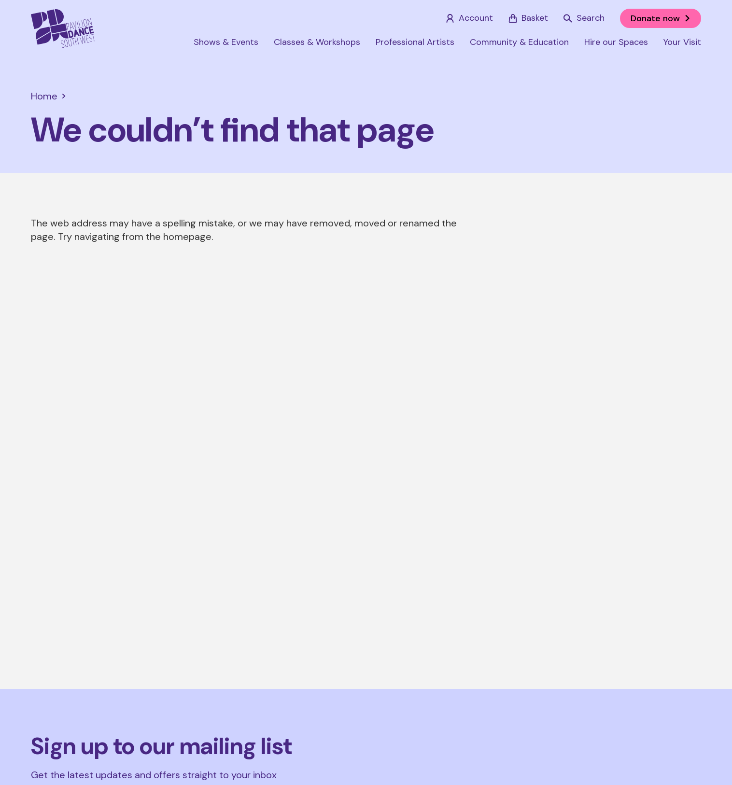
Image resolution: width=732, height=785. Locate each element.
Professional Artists (415, 42)
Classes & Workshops (317, 42)
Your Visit (682, 42)
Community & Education (519, 42)
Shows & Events (226, 42)
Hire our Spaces (616, 42)
